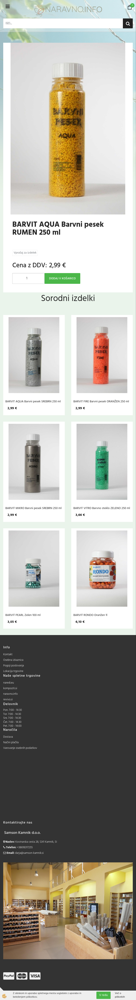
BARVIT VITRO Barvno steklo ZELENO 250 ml (101, 508)
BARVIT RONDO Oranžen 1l (90, 615)
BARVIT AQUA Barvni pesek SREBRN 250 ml (33, 401)
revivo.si (8, 699)
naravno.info (10, 694)
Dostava (8, 737)
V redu (103, 995)
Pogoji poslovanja (13, 665)
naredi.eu (8, 683)
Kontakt (7, 654)
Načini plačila (11, 742)
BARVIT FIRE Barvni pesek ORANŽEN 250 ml (101, 401)
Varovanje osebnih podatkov (20, 748)
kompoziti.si (10, 688)
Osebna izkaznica (13, 660)
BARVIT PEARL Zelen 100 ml (22, 615)
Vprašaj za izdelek (25, 252)
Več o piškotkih (120, 995)
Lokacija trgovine (13, 671)
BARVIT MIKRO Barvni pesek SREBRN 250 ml (33, 508)
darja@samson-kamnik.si (29, 853)
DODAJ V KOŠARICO (62, 278)
